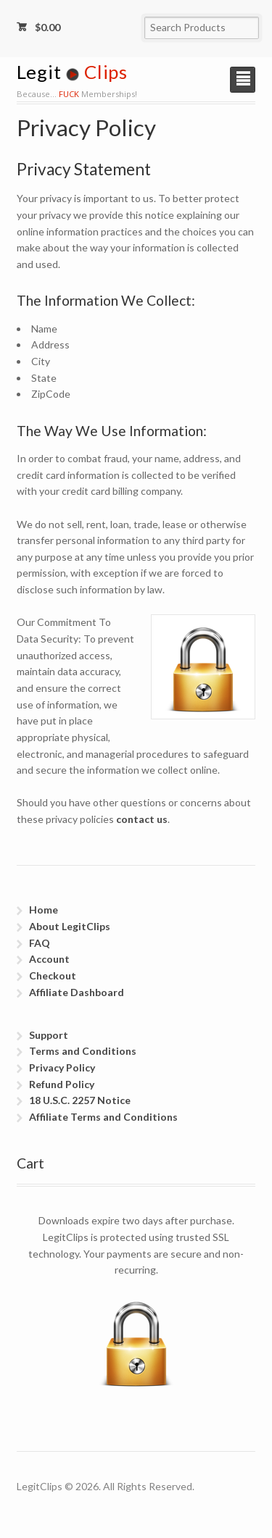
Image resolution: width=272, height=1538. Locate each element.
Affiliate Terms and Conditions (103, 1117)
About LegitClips (69, 926)
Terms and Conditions (82, 1051)
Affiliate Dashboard (76, 992)
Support (48, 1035)
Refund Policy (61, 1084)
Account (49, 959)
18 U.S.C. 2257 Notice (80, 1100)
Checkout (52, 975)
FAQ (39, 943)
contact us (142, 819)
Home (43, 909)
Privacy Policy (62, 1067)
